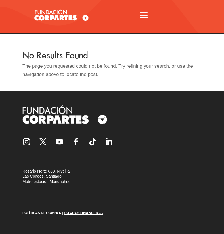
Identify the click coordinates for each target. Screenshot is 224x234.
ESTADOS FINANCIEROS (83, 212)
